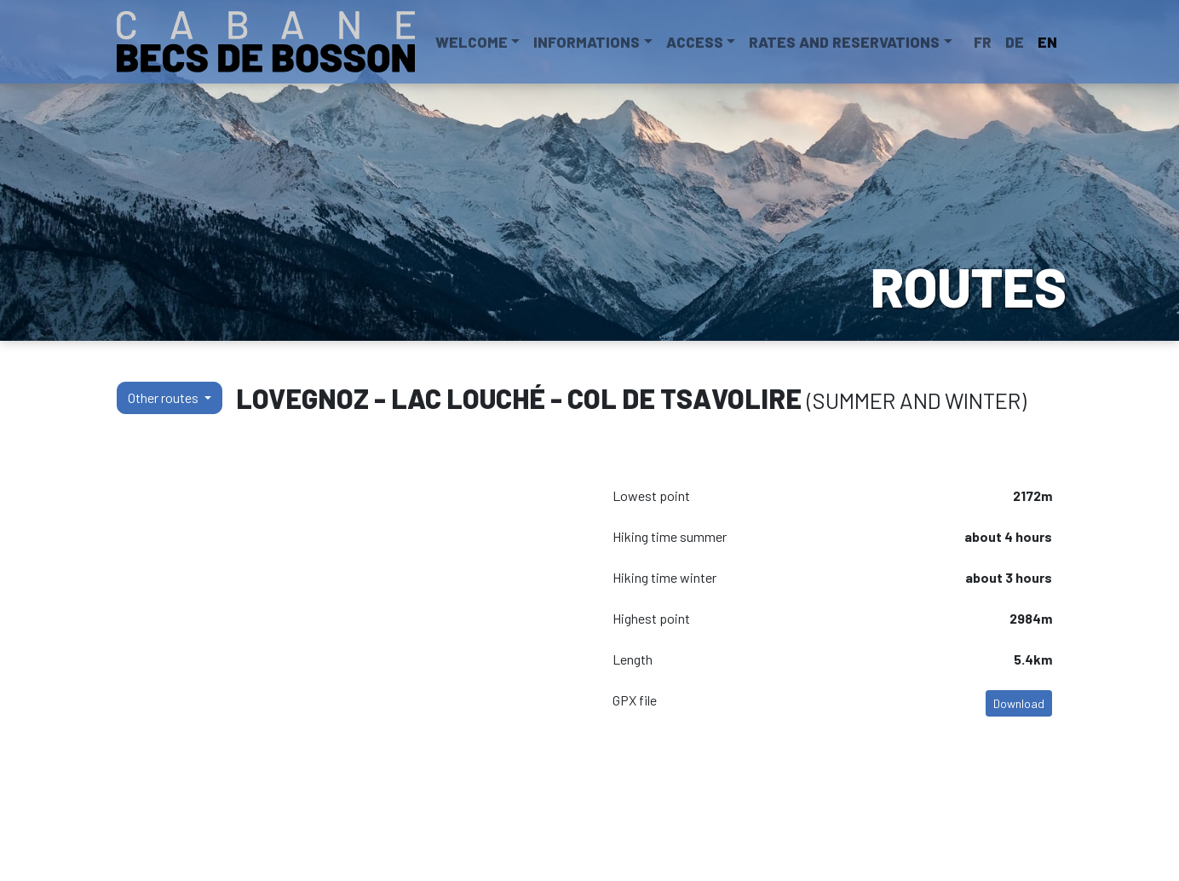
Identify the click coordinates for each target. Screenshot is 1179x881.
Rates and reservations (844, 41)
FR (983, 41)
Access (694, 41)
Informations (586, 41)
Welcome (471, 41)
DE (1014, 41)
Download (1018, 703)
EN (1047, 41)
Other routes (164, 397)
